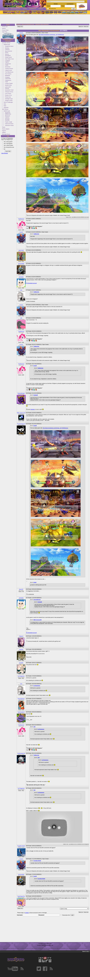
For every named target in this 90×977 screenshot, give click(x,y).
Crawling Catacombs (8, 78)
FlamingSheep (21, 698)
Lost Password (70, 3)
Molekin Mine (8, 85)
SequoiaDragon (21, 393)
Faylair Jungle (8, 122)
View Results (4, 153)
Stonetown (7, 66)
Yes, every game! (8, 141)
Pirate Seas (8, 97)
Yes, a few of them (8, 145)
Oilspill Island (8, 57)
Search (4, 28)
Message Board (6, 134)
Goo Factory (8, 73)
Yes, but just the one (9, 147)
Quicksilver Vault (9, 90)
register (27, 912)
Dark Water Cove (9, 59)
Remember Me (52, 8)
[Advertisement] (44, 19)
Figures (4, 130)
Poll (8, 136)
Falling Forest (8, 70)
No (4, 149)
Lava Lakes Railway (8, 87)
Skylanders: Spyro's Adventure (8, 40)
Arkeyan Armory (9, 91)
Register (56, 3)
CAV (21, 290)
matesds (21, 649)
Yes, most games (8, 143)
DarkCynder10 (21, 712)
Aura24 (21, 33)
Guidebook (32, 8)
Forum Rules (5, 30)
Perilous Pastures (7, 48)
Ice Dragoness (21, 676)
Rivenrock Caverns (7, 116)
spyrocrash (21, 250)
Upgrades (6, 107)
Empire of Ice (8, 95)
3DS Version (5, 109)
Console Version (6, 42)
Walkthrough (7, 44)
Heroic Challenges (8, 102)
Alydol (34, 582)
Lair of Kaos (8, 93)
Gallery (4, 132)
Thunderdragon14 (21, 424)
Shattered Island (9, 46)
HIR (21, 318)
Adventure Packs (9, 125)
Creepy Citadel (9, 83)
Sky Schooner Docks (8, 51)
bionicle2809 (21, 263)
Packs (3, 127)
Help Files (4, 32)
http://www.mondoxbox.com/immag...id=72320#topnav (51, 34)
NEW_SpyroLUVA (21, 412)
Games (25, 8)
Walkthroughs (15, 8)
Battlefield (7, 75)
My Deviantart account (31, 283)
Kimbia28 (21, 277)
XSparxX (21, 636)
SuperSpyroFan (21, 896)
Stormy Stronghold (8, 54)
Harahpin (32, 409)
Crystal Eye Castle (8, 64)
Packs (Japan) (5, 129)
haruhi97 (21, 662)
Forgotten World (21, 846)
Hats (5, 104)
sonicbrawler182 (21, 753)
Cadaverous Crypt (8, 81)
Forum (41, 8)
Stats (5, 105)
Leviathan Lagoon (7, 61)
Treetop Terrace (9, 68)
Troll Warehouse (9, 72)
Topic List (81, 26)
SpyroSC (21, 589)
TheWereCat (21, 219)
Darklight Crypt (9, 98)
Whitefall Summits (7, 119)
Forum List (4, 26)
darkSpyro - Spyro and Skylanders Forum (25, 24)
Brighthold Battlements (8, 113)
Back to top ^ (86, 951)
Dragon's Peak (8, 100)
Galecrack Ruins (9, 123)
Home (6, 8)
